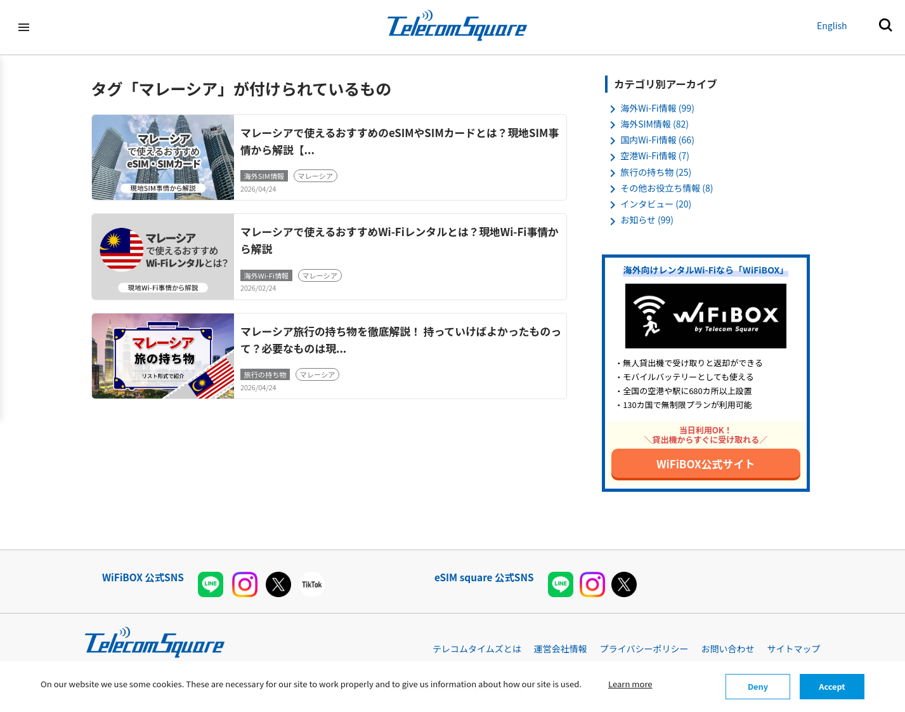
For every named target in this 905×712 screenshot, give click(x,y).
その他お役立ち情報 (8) (666, 187)
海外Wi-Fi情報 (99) (657, 108)
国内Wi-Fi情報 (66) (657, 139)
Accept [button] (832, 686)
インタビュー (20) (655, 203)
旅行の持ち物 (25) (655, 172)
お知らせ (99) (647, 219)
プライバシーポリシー (644, 648)
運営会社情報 (560, 648)
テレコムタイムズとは (477, 648)
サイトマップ (794, 648)
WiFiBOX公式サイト (705, 463)
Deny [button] (758, 686)
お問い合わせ (728, 648)
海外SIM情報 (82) (654, 123)
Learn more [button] (630, 684)
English (832, 25)
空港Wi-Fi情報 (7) (654, 155)
